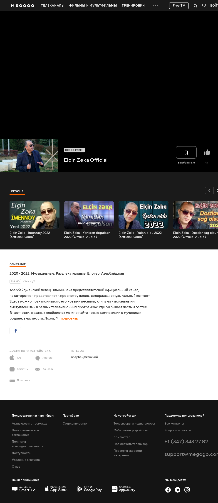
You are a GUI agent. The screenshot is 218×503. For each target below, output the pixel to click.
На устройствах (125, 416)
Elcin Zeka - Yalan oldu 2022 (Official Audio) (140, 235)
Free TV (179, 6)
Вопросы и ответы (177, 430)
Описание (18, 264)
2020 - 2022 (20, 273)
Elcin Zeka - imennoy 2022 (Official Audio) (30, 235)
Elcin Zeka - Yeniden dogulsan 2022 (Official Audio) (87, 235)
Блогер (93, 273)
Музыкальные (42, 273)
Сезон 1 (17, 191)
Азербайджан (112, 273)
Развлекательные (71, 273)
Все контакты (174, 424)
